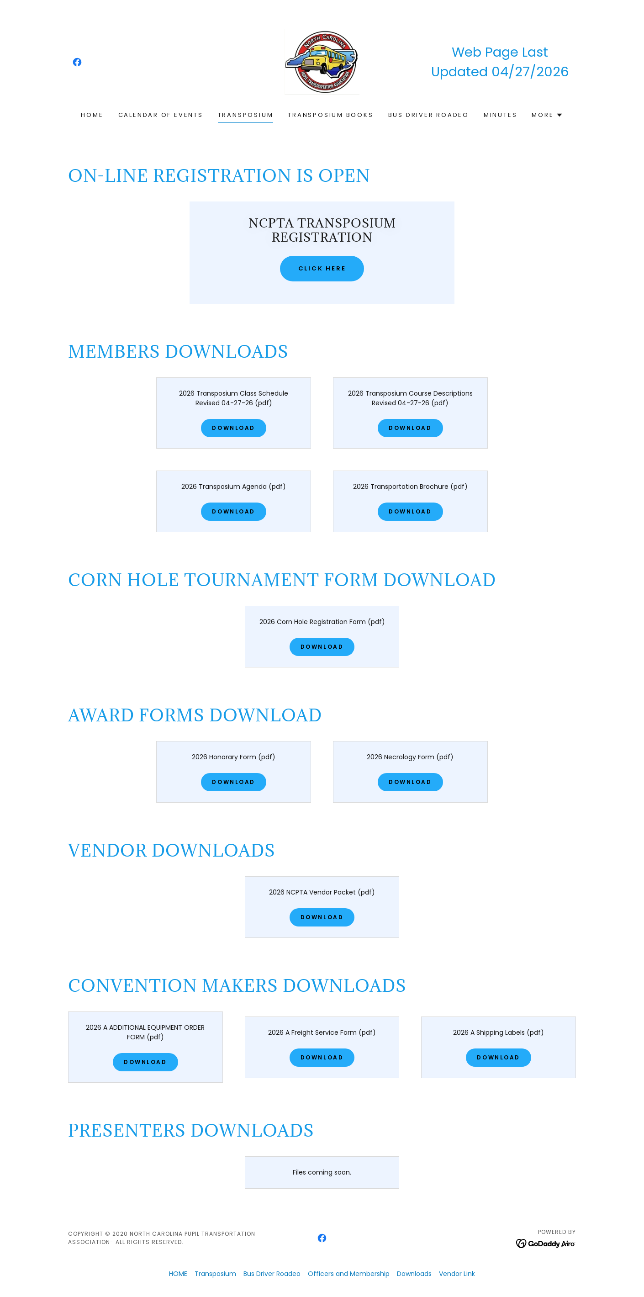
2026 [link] (552, 72)
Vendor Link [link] (457, 1273)
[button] (547, 115)
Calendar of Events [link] (160, 115)
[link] (77, 62)
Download (233, 428)
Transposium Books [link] (330, 115)
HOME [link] (92, 115)
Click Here (322, 268)
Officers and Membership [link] (349, 1273)
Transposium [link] (246, 115)
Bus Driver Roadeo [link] (428, 115)
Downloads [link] (414, 1273)
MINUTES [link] (500, 115)
